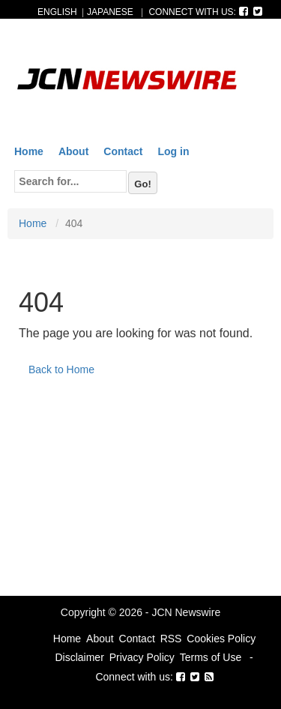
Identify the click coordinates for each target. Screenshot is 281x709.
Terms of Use (210, 657)
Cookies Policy (221, 639)
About (73, 151)
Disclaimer (79, 657)
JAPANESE (110, 12)
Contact (122, 151)
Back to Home (61, 369)
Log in (173, 151)
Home (28, 151)
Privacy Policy (142, 657)
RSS (171, 639)
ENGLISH (57, 12)
